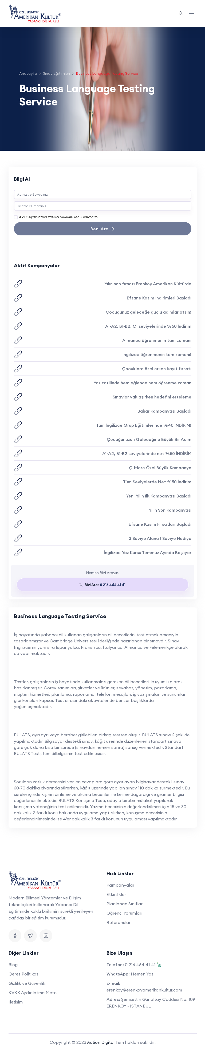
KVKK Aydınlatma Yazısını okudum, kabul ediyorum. (58, 216)
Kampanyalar (120, 885)
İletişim (16, 1002)
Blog (13, 964)
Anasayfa (28, 73)
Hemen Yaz (142, 974)
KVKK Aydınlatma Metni (33, 992)
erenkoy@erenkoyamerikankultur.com (144, 990)
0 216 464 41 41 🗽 (143, 964)
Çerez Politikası (24, 974)
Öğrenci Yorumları (124, 913)
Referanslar (119, 922)
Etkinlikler (116, 894)
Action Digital (101, 1042)
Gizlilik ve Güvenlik (27, 983)
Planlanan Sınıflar (125, 903)
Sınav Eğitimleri (56, 73)
